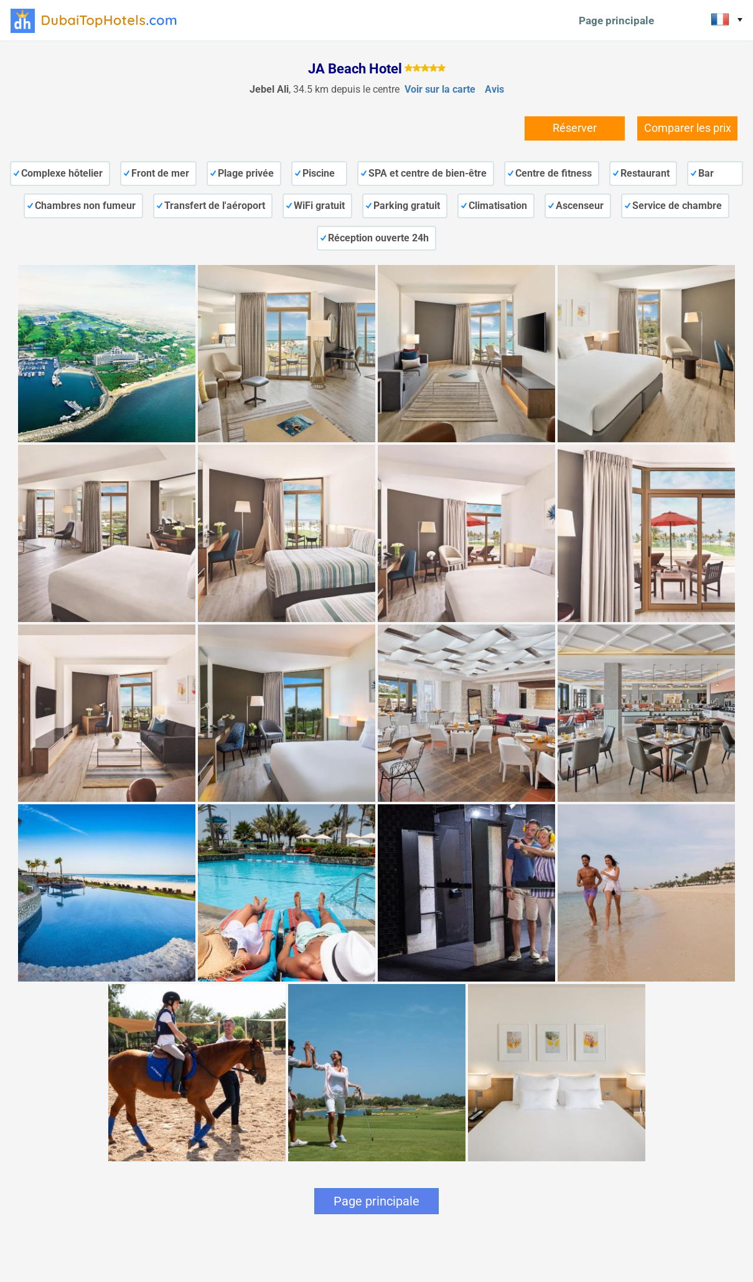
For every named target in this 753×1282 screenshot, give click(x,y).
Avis (494, 89)
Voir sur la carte (440, 89)
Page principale (616, 20)
